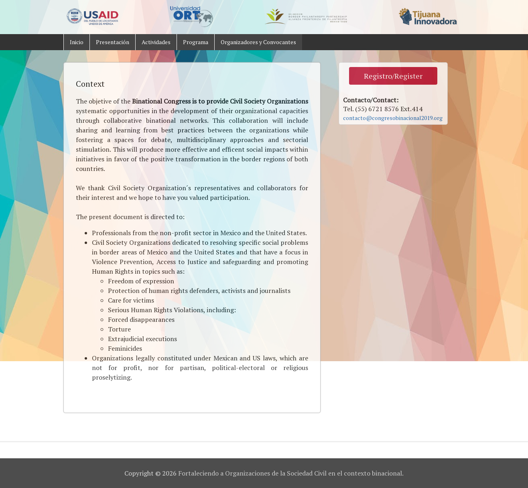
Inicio (76, 42)
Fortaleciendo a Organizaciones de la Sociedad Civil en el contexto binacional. (291, 473)
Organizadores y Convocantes (258, 42)
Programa (195, 42)
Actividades (156, 42)
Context (90, 83)
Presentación (112, 42)
